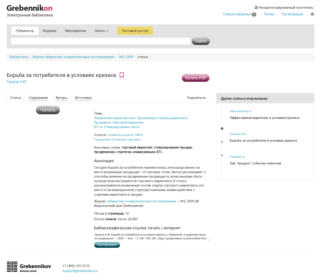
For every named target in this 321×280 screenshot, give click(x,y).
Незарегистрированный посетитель (284, 8)
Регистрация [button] (292, 14)
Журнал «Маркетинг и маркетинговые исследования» (74, 57)
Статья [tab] (15, 98)
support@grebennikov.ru (80, 271)
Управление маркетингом (113, 118)
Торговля (100, 139)
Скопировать (107, 245)
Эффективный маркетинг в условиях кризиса (264, 118)
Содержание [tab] (38, 98)
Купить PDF (195, 78)
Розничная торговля (126, 139)
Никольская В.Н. (241, 111)
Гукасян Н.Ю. (17, 82)
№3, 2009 (126, 57)
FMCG (139, 135)
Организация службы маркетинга (162, 118)
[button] (222, 128)
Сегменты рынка (119, 135)
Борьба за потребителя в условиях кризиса (263, 141)
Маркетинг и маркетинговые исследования (142, 201)
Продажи (101, 122)
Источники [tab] (83, 98)
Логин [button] (269, 14)
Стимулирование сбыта (122, 127)
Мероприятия (75, 31)
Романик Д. (237, 156)
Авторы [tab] (61, 98)
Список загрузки (239, 14)
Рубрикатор (25, 31)
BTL (97, 127)
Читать (48, 110)
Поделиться (196, 98)
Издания (49, 31)
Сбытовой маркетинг (128, 122)
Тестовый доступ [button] (135, 31)
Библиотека (19, 57)
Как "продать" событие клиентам (255, 163)
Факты (101, 31)
